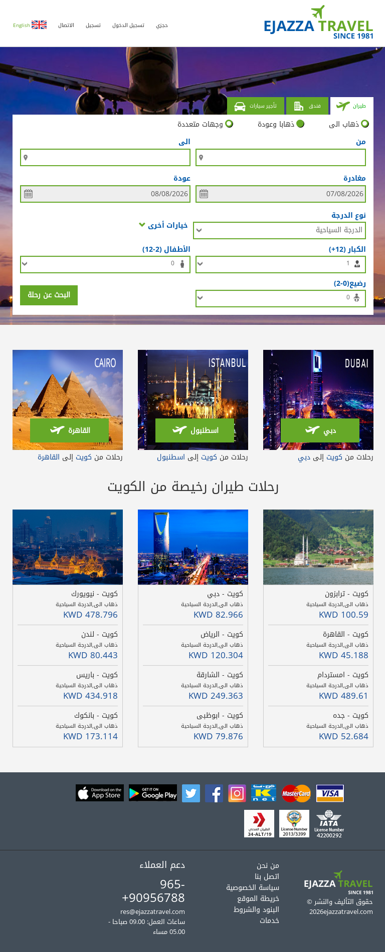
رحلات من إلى (335, 457)
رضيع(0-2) (348, 283)
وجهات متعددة (205, 125)
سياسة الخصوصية (252, 887)
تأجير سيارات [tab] (255, 107)
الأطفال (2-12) (164, 249)
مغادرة (354, 179)
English (30, 25)
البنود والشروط (256, 909)
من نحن (268, 865)
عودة (181, 179)
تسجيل (93, 25)
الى (184, 142)
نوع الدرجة (348, 215)
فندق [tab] (306, 107)
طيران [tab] (351, 107)
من (361, 142)
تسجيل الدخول (128, 25)
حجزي (162, 25)
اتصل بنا (267, 876)
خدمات (269, 920)
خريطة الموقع (258, 898)
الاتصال (66, 25)
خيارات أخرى (163, 225)
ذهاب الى (348, 125)
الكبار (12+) (345, 249)
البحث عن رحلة (49, 295)
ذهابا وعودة (281, 125)
